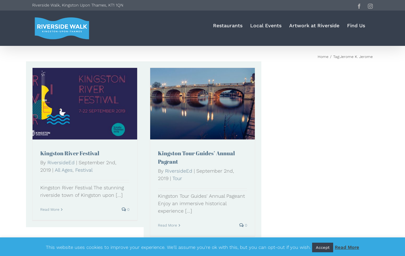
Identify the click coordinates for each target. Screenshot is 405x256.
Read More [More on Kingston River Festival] (49, 209)
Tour (177, 178)
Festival (84, 170)
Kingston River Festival (69, 153)
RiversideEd (61, 163)
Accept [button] (322, 247)
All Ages (63, 170)
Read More (347, 247)
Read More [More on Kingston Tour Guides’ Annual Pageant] (167, 225)
